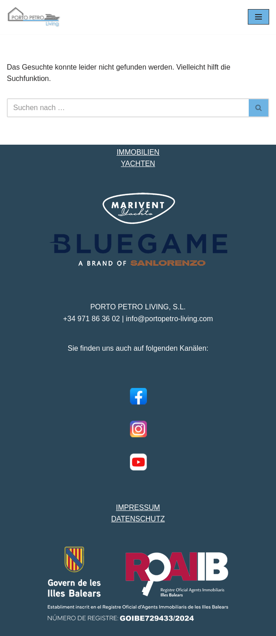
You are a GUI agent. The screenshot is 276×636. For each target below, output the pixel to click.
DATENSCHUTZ (138, 519)
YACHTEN (138, 163)
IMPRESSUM (138, 507)
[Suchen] (128, 107)
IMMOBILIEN (137, 152)
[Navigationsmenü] (258, 17)
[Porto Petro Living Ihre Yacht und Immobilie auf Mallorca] (34, 17)
